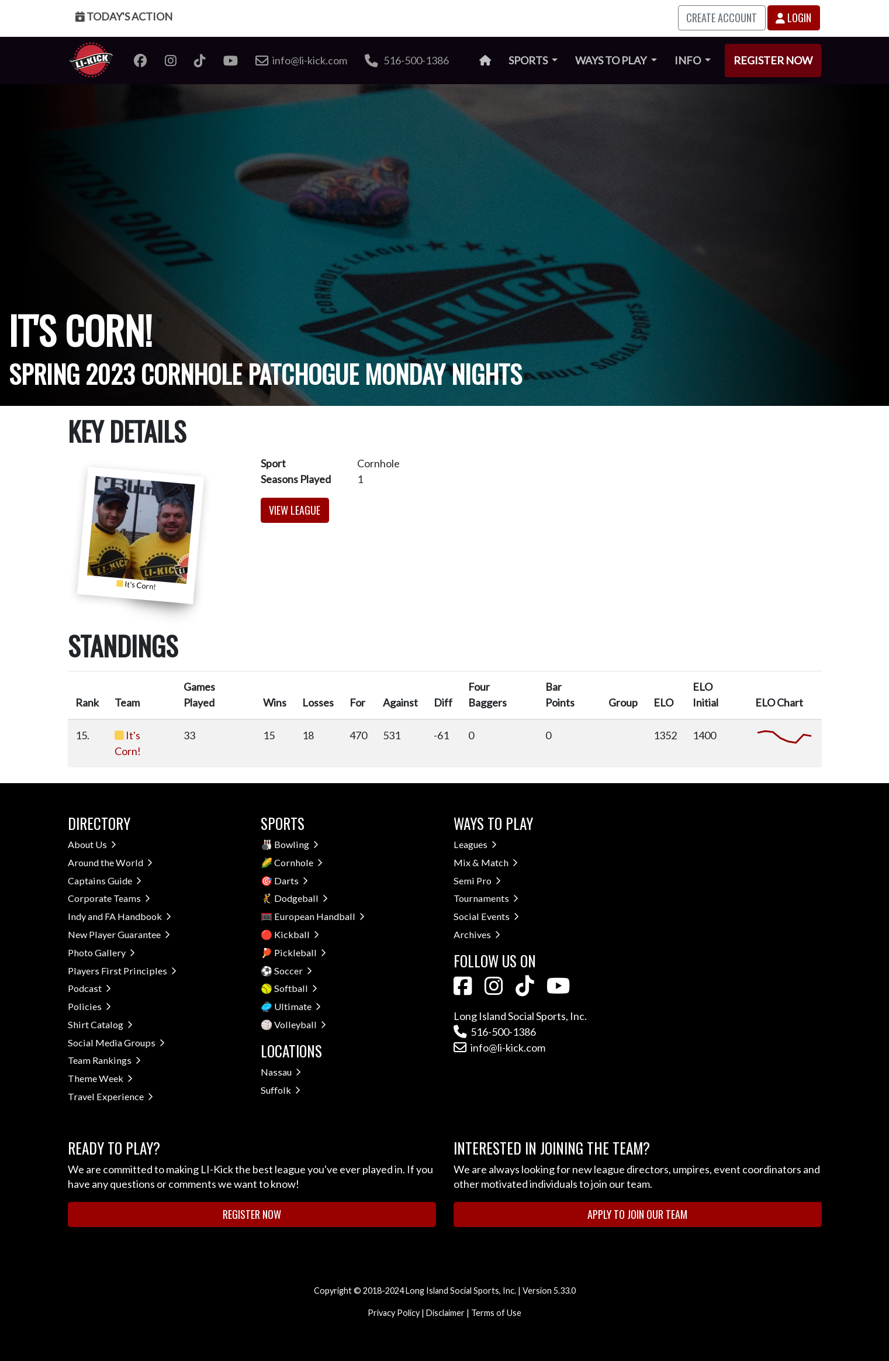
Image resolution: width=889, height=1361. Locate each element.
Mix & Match (486, 862)
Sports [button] (529, 60)
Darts (291, 880)
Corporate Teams (109, 898)
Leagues (475, 844)
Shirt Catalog (100, 1024)
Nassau (281, 1071)
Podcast (89, 988)
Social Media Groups (116, 1042)
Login (793, 17)
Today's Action (123, 16)
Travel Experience (110, 1096)
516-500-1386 (407, 60)
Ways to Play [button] (611, 60)
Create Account (721, 17)
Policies (89, 1006)
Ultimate (297, 1006)
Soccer (293, 970)
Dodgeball (301, 898)
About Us (92, 844)
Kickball (296, 934)
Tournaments (486, 898)
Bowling (296, 844)
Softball (295, 988)
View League (294, 510)
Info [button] (688, 60)
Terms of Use (496, 1313)
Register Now (773, 60)
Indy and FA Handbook (119, 916)
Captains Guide (104, 880)
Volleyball (300, 1024)
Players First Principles (122, 970)
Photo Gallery (101, 952)
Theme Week (100, 1078)
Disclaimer (445, 1313)
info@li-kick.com (499, 1047)
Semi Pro (477, 880)
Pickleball (300, 952)
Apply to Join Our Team (637, 1214)
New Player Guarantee (119, 934)
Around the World (110, 862)
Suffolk (280, 1089)
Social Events (486, 916)
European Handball (319, 916)
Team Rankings (104, 1060)
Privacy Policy (394, 1313)
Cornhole (298, 862)
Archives (477, 934)
